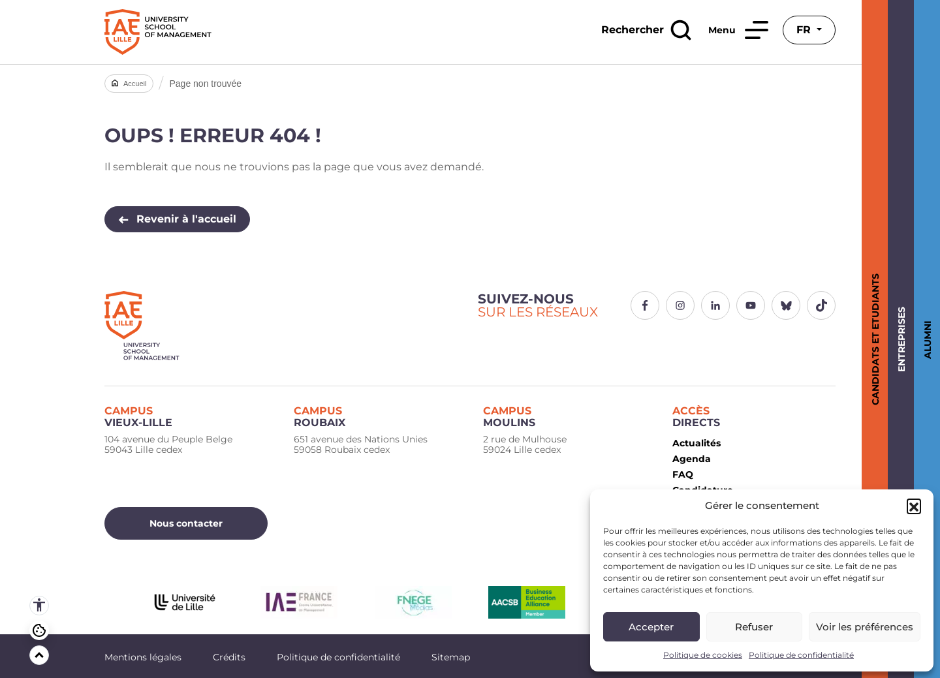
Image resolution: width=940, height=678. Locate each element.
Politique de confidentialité (801, 655)
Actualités (696, 443)
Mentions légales (142, 657)
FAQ (682, 474)
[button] (913, 505)
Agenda (691, 459)
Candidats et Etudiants (873, 339)
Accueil (134, 83)
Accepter (651, 627)
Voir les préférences (864, 627)
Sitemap (450, 657)
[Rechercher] (646, 30)
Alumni (925, 339)
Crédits (229, 657)
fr (805, 29)
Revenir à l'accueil (177, 219)
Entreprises (899, 339)
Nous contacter (186, 523)
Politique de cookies (702, 655)
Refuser (754, 627)
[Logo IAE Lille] (283, 325)
